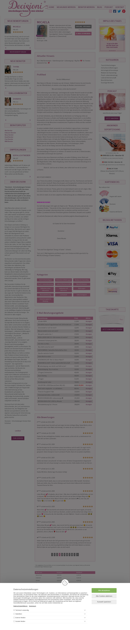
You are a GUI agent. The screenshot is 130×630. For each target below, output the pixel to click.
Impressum (32, 606)
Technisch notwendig (22, 610)
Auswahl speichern (104, 602)
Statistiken (18, 614)
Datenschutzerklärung (20, 606)
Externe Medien (20, 617)
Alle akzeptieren (104, 590)
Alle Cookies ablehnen (104, 596)
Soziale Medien (20, 621)
